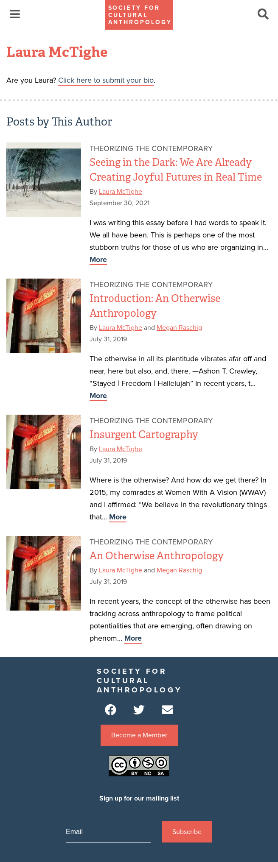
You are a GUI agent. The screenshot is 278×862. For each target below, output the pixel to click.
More (98, 259)
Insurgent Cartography (144, 434)
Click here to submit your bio (106, 80)
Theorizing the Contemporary (151, 148)
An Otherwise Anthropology (157, 555)
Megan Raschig (179, 328)
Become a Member (139, 735)
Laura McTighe (120, 191)
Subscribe (187, 832)
